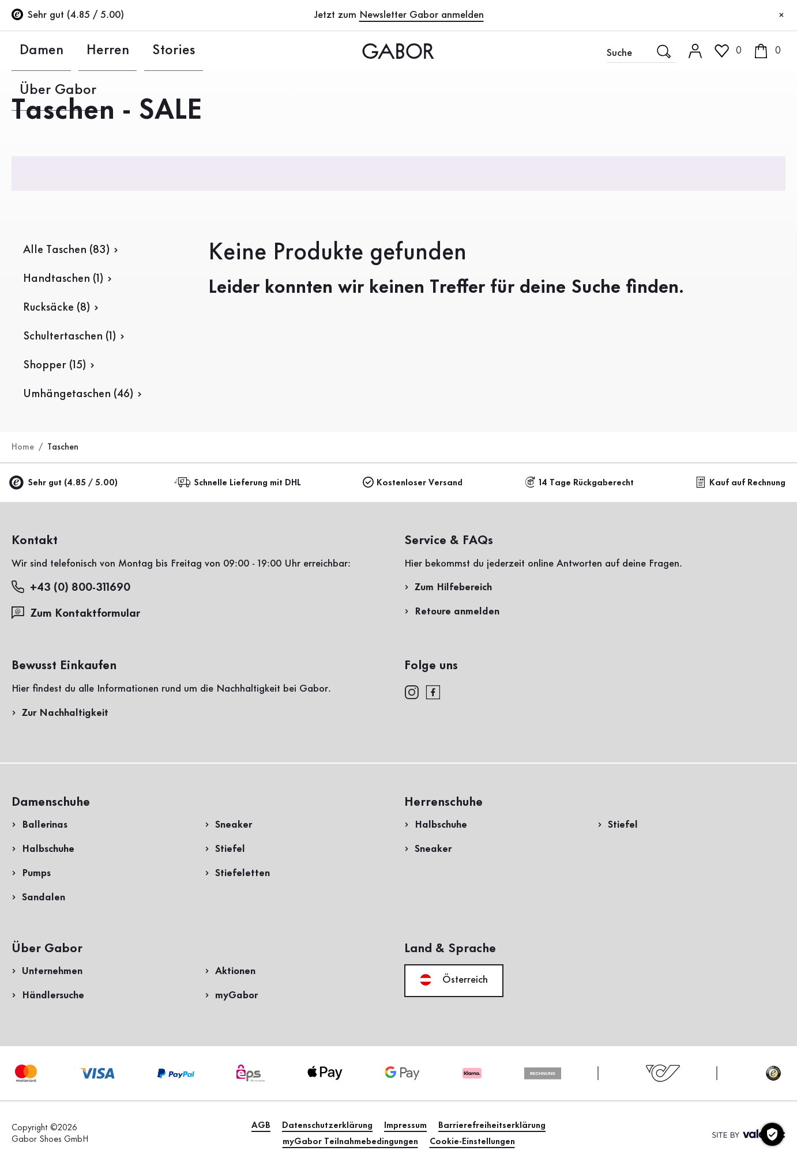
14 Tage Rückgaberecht (579, 482)
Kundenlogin (725, 100)
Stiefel (230, 849)
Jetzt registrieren (745, 152)
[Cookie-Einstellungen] (772, 1134)
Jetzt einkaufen (739, 330)
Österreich (454, 980)
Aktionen (235, 971)
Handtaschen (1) (63, 279)
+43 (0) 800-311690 (71, 587)
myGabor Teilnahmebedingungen (350, 1142)
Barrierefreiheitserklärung (492, 1126)
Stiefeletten (242, 873)
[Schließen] (781, 15)
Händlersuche (53, 995)
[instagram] (411, 691)
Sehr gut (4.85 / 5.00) (65, 483)
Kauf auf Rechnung (740, 482)
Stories (120, 50)
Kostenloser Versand (413, 482)
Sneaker (233, 824)
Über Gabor (178, 50)
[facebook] (433, 691)
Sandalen (43, 897)
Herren (74, 50)
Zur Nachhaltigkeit (65, 713)
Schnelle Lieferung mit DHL (239, 482)
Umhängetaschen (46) (78, 394)
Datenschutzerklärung (327, 1126)
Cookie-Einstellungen (472, 1142)
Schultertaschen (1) (69, 336)
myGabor (236, 995)
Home (23, 447)
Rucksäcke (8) (56, 308)
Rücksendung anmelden (658, 232)
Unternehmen (52, 971)
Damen (27, 50)
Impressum (405, 1126)
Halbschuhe (48, 849)
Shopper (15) (54, 365)
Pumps (36, 873)
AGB (260, 1126)
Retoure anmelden (457, 611)
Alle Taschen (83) (66, 250)
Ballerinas (44, 824)
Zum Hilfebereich (453, 587)
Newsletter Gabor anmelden (421, 15)
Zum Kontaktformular (77, 613)
